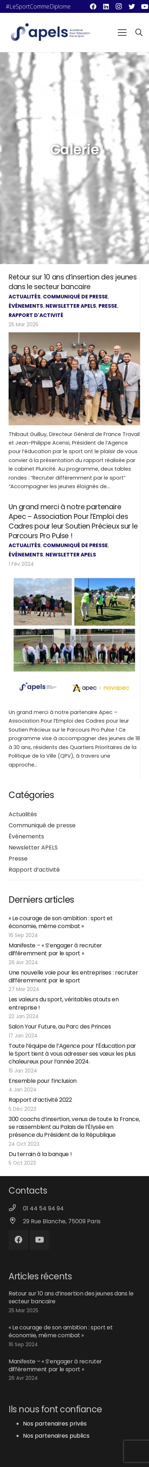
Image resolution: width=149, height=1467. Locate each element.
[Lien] (50, 32)
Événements (26, 305)
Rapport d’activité (34, 870)
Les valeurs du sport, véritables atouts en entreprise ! (64, 1003)
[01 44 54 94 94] (16, 1208)
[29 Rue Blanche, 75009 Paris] (16, 1221)
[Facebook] (93, 6)
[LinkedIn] (106, 6)
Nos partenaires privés (55, 1423)
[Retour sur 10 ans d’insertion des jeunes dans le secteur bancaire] (74, 378)
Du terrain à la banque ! (40, 1154)
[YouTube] (39, 1240)
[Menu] (122, 32)
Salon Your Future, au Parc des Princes (60, 1026)
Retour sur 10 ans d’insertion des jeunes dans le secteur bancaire (73, 282)
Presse (107, 305)
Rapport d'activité (36, 315)
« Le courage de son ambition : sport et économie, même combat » (61, 922)
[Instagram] (118, 6)
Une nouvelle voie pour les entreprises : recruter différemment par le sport (73, 976)
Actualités (24, 296)
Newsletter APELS (70, 305)
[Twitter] (131, 6)
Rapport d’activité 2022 (40, 1100)
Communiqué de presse (75, 296)
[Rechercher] (139, 32)
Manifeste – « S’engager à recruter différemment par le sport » (55, 949)
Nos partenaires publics (56, 1436)
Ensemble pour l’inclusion (43, 1081)
